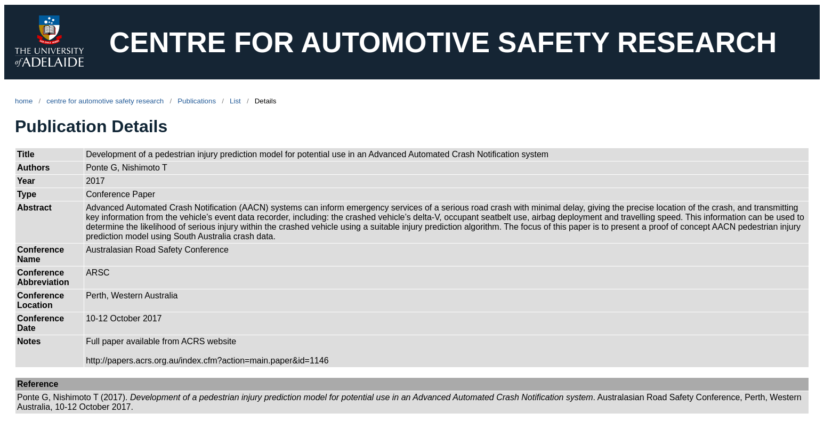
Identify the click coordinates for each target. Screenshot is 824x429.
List (235, 101)
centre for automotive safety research (105, 101)
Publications (196, 101)
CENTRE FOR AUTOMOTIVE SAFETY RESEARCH (443, 42)
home (24, 101)
